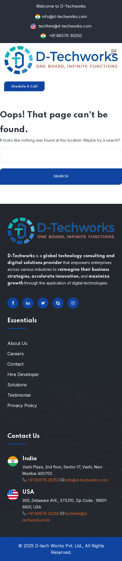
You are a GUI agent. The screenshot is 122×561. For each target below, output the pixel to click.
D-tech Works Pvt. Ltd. (58, 545)
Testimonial (19, 395)
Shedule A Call (24, 86)
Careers (15, 353)
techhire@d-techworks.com (64, 26)
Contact (15, 364)
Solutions (17, 384)
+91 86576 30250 (65, 35)
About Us (17, 343)
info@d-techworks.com (64, 16)
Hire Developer (23, 374)
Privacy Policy (22, 405)
